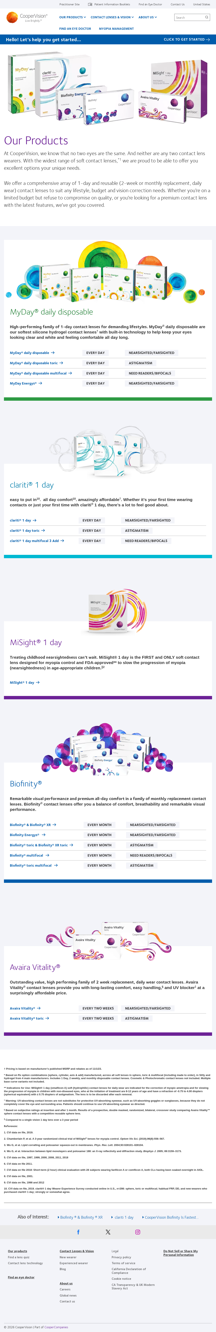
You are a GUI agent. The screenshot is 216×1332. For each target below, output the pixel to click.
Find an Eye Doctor (150, 4)
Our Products (71, 17)
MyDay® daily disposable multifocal (38, 373)
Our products (17, 1250)
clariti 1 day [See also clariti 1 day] (124, 1217)
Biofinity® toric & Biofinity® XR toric (39, 845)
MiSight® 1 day (22, 682)
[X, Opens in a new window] (108, 1233)
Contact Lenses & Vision (111, 17)
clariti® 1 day (20, 520)
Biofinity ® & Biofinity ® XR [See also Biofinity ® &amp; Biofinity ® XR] (81, 1217)
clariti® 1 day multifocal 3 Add (34, 541)
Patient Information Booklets (112, 4)
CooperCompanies (56, 1327)
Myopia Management (116, 28)
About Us (146, 17)
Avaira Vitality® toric (27, 1018)
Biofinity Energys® (25, 835)
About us (66, 1283)
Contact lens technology (25, 1262)
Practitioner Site (69, 4)
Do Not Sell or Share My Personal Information (180, 1252)
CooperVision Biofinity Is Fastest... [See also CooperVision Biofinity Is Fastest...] (172, 1217)
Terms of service (123, 1262)
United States (201, 4)
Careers (65, 1289)
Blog (63, 1268)
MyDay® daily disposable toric (34, 363)
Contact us (67, 1301)
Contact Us (178, 4)
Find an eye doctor (21, 1277)
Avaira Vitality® (22, 1008)
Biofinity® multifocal (27, 855)
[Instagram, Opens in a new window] (138, 1233)
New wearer (68, 1257)
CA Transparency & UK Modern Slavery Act (133, 1286)
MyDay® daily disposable (29, 353)
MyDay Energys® (23, 383)
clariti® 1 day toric (25, 530)
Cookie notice (121, 1278)
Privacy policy (121, 1257)
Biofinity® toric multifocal (31, 865)
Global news (68, 1295)
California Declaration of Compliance (129, 1270)
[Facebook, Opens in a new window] (78, 1233)
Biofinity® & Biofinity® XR (30, 825)
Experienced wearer (74, 1262)
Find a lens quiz (18, 1257)
